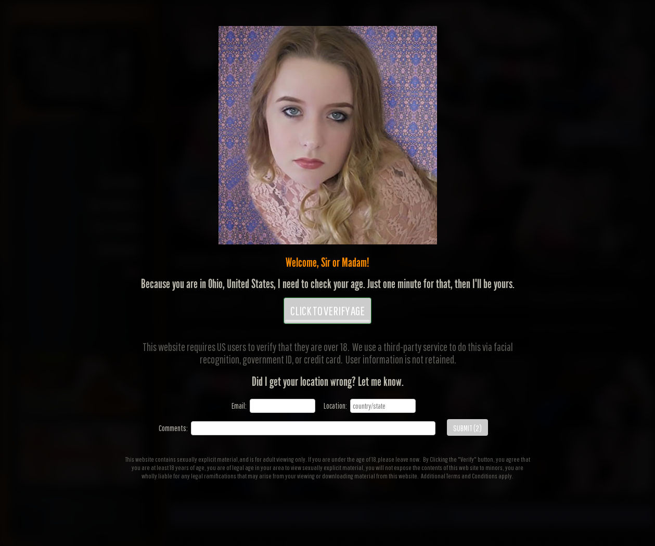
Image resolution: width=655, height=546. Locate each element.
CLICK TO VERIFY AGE (327, 312)
